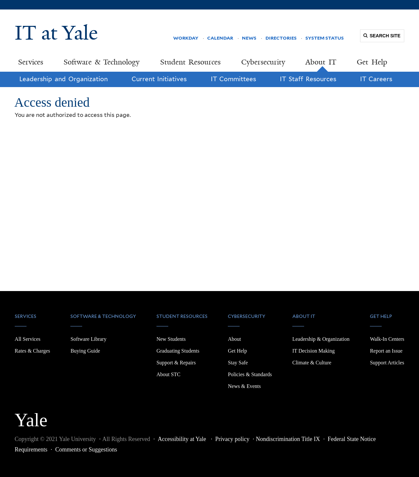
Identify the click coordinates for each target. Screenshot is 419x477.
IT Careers (376, 79)
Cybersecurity (263, 62)
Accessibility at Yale (183, 439)
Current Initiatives (159, 79)
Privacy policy (232, 439)
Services (30, 62)
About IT (321, 62)
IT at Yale (56, 33)
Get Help (372, 62)
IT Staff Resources (308, 79)
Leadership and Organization (63, 79)
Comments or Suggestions (86, 449)
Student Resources (190, 62)
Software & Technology (101, 62)
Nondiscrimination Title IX (288, 439)
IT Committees (233, 79)
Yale (31, 416)
